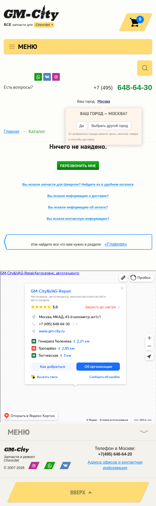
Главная (11, 131)
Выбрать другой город (109, 126)
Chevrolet (43, 25)
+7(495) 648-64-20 (115, 454)
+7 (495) (123, 87)
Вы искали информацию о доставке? (78, 196)
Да (81, 126)
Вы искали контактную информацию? (78, 219)
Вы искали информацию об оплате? (78, 207)
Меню (27, 46)
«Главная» (116, 244)
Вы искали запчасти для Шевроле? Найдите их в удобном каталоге (78, 184)
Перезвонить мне (78, 166)
